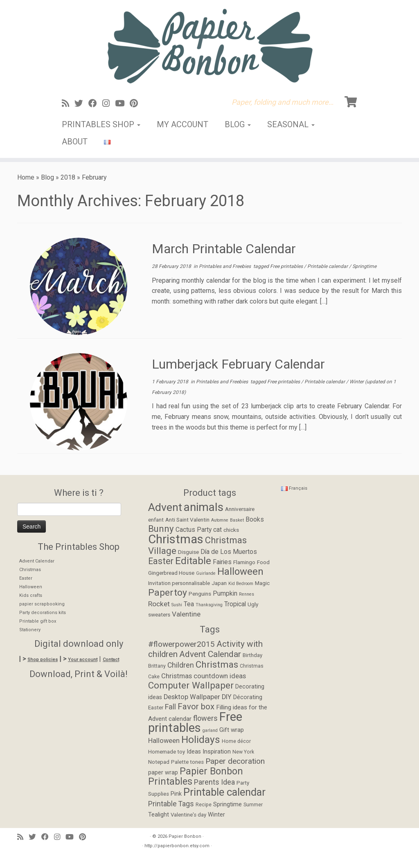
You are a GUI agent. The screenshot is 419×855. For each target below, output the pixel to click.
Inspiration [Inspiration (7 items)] (217, 751)
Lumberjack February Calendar (238, 364)
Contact (111, 659)
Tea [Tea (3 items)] (189, 604)
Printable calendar (328, 266)
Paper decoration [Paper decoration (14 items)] (235, 761)
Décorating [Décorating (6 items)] (247, 697)
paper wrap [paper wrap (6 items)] (163, 772)
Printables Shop (101, 124)
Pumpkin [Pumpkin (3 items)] (225, 593)
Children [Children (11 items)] (180, 665)
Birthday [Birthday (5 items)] (252, 655)
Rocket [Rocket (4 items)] (159, 604)
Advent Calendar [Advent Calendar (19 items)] (210, 654)
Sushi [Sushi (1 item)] (176, 605)
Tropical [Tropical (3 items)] (235, 604)
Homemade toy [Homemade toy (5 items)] (166, 752)
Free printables (287, 266)
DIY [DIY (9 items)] (227, 697)
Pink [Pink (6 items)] (176, 793)
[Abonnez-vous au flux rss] (68, 103)
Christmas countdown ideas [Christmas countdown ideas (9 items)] (203, 676)
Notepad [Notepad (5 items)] (158, 762)
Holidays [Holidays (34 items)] (200, 739)
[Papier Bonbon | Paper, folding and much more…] (209, 46)
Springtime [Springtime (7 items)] (227, 804)
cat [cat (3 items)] (217, 529)
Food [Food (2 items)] (263, 562)
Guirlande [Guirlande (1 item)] (206, 573)
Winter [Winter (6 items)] (216, 814)
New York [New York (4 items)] (243, 752)
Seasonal (291, 124)
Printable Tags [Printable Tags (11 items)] (171, 804)
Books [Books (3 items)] (255, 519)
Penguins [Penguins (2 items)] (200, 593)
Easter (25, 578)
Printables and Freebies (225, 266)
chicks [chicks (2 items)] (231, 529)
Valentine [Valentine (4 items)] (186, 614)
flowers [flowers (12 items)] (205, 718)
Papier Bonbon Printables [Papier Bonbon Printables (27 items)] (195, 777)
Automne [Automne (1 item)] (219, 520)
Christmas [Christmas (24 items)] (217, 664)
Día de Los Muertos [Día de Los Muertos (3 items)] (228, 552)
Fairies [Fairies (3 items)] (222, 562)
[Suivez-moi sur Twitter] (81, 103)
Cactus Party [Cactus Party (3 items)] (194, 529)
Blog (238, 124)
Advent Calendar (36, 561)
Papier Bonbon (185, 836)
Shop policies (42, 659)
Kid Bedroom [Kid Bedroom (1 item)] (240, 583)
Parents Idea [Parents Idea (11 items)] (214, 782)
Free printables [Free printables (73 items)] (195, 722)
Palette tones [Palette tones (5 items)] (187, 762)
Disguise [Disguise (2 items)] (188, 552)
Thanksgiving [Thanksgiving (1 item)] (209, 605)
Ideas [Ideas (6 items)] (194, 751)
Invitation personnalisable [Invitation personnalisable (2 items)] (179, 583)
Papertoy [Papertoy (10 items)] (167, 592)
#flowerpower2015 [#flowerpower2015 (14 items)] (181, 644)
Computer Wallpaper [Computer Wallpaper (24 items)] (191, 685)
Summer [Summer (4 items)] (253, 805)
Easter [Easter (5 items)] (155, 707)
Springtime (364, 266)
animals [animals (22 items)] (203, 507)
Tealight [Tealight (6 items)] (158, 814)
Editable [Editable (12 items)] (193, 561)
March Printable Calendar (224, 248)
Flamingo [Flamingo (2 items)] (244, 562)
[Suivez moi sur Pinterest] (136, 103)
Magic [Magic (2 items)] (262, 583)
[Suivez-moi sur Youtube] (122, 103)
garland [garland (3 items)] (210, 730)
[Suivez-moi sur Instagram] (108, 103)
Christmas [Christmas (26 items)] (175, 539)
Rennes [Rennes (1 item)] (246, 594)
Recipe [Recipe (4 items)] (204, 805)
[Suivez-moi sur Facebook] (95, 103)
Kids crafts (30, 595)
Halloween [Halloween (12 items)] (240, 571)
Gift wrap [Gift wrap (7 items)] (231, 730)
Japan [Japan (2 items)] (219, 583)
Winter (357, 382)
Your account (82, 659)
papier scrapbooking (42, 604)
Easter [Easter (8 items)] (160, 561)
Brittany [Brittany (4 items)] (157, 666)
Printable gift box (37, 621)
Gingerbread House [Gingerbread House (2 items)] (171, 572)
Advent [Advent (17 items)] (165, 507)
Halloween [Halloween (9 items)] (164, 741)
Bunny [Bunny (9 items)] (161, 528)
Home (25, 177)
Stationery (30, 629)
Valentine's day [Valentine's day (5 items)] (188, 815)
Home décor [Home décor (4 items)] (236, 741)
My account (182, 124)
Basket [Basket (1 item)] (237, 520)
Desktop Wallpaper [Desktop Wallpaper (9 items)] (192, 697)
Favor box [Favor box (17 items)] (196, 706)
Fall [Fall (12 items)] (170, 706)
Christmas (30, 569)
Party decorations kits (42, 612)
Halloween (30, 587)
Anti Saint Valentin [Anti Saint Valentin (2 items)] (187, 519)
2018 (68, 177)
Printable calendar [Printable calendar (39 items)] (224, 792)
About (75, 141)
